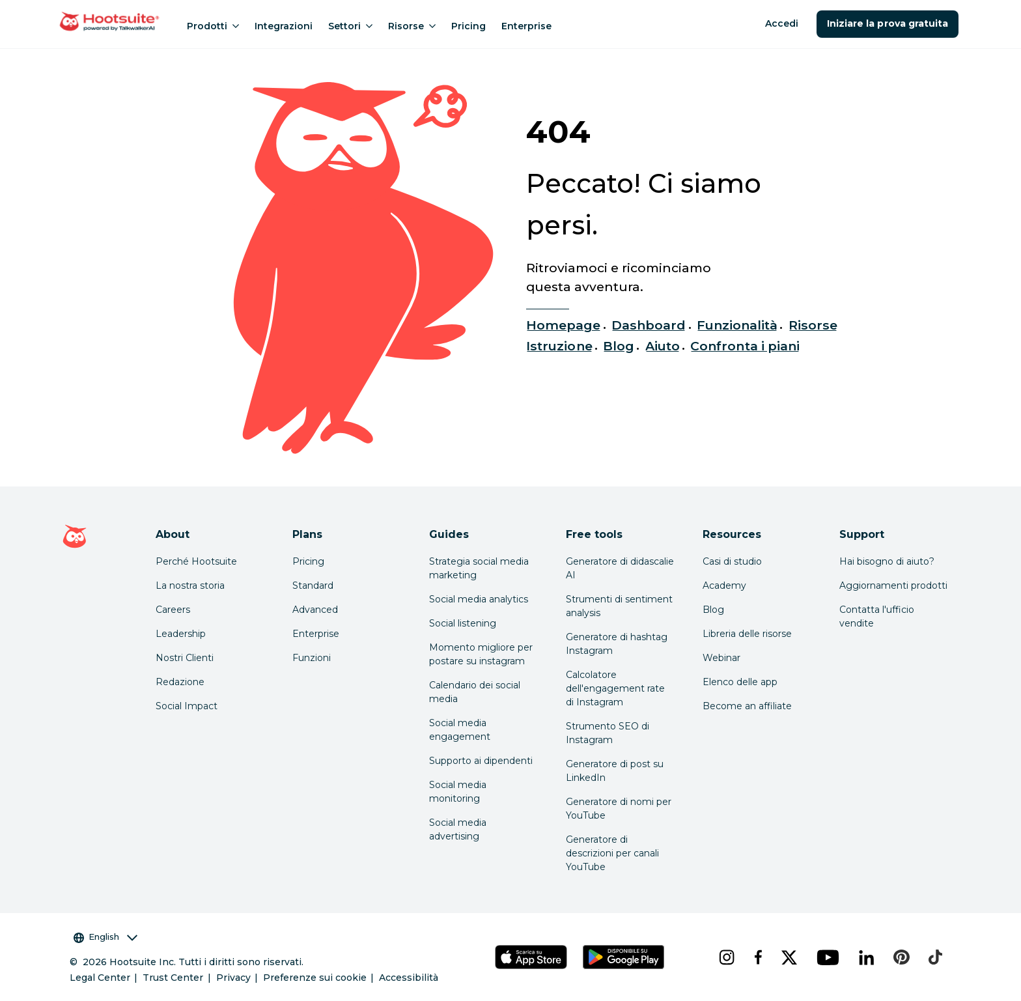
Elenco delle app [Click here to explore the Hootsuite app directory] (740, 682)
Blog (618, 346)
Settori (350, 26)
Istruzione (559, 346)
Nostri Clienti (185, 658)
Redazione (180, 682)
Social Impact (186, 706)
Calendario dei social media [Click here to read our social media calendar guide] (474, 692)
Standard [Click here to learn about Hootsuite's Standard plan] (312, 585)
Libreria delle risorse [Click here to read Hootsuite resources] (747, 634)
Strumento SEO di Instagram (607, 733)
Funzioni (311, 658)
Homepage (563, 325)
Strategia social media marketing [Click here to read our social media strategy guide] (479, 568)
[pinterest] (900, 957)
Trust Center (173, 977)
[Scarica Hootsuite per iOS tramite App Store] (531, 957)
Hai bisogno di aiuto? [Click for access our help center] (886, 561)
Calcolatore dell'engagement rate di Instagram (615, 688)
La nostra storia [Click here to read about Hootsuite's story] (190, 585)
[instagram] (726, 957)
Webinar (721, 658)
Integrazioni (284, 26)
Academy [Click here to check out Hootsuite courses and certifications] (724, 585)
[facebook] (757, 957)
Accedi (781, 23)
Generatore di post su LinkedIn (615, 770)
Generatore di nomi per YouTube (618, 808)
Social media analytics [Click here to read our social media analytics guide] (478, 599)
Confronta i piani (745, 346)
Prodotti (213, 26)
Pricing (468, 26)
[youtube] (827, 957)
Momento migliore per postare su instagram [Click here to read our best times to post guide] (481, 654)
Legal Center (100, 977)
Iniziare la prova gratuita (887, 23)
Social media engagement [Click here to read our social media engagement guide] (459, 729)
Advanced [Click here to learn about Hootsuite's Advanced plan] (315, 609)
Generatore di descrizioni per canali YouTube (612, 853)
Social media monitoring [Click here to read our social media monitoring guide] (457, 791)
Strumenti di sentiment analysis (619, 606)
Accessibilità (408, 977)
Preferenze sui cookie (315, 977)
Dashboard (648, 325)
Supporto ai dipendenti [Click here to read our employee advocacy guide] (481, 761)
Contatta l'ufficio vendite (876, 616)
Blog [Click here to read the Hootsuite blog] (713, 609)
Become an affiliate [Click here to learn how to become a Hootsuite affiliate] (747, 706)
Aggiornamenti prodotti (893, 585)
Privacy (233, 977)
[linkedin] (866, 957)
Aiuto (662, 346)
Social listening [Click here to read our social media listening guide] (462, 623)
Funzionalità (737, 325)
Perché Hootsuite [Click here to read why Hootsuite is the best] (196, 561)
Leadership (181, 634)
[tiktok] (934, 957)
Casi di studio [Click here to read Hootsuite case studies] (732, 561)
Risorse (412, 26)
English (105, 936)
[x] (788, 957)
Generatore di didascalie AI (620, 568)
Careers (173, 609)
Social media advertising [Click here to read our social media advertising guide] (457, 829)
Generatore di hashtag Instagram (616, 643)
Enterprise (526, 26)
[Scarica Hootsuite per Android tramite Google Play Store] (623, 957)
